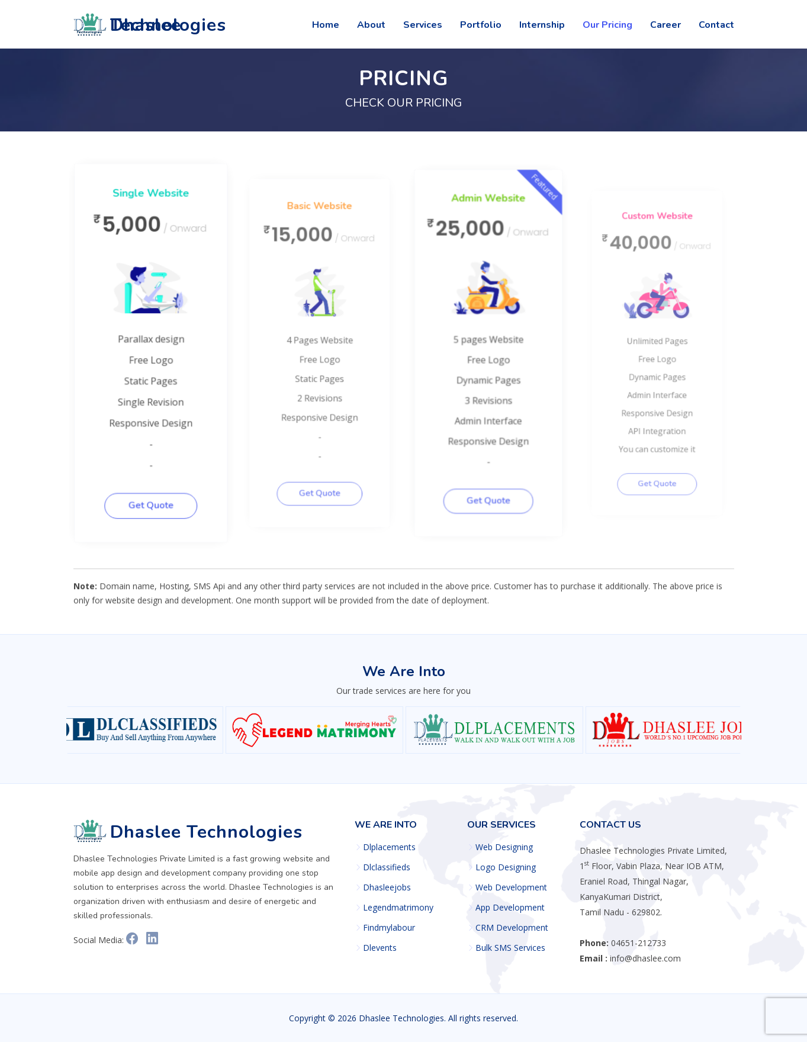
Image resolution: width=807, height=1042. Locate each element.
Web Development (511, 887)
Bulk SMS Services (510, 948)
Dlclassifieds (386, 867)
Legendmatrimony (398, 907)
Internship (542, 24)
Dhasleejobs (387, 887)
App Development (510, 907)
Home (325, 24)
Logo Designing (505, 867)
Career (665, 24)
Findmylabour (389, 928)
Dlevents (380, 948)
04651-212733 (638, 942)
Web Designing (504, 847)
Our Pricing (607, 24)
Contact (716, 24)
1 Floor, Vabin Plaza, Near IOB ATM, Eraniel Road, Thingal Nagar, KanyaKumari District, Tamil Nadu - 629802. (653, 881)
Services (422, 24)
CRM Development (511, 928)
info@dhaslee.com (645, 958)
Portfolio (480, 24)
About (371, 24)
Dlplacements (389, 847)
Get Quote (157, 500)
